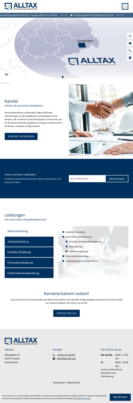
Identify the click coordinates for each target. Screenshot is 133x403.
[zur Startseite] (21, 6)
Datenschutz (73, 382)
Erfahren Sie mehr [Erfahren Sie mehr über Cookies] (84, 398)
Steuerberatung (17, 231)
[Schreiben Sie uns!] (130, 43)
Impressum (59, 382)
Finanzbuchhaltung (20, 263)
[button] (130, 50)
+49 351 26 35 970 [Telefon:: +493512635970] (66, 355)
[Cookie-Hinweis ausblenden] (120, 397)
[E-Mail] (87, 178)
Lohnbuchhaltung (19, 252)
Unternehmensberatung (23, 273)
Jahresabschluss (18, 241)
